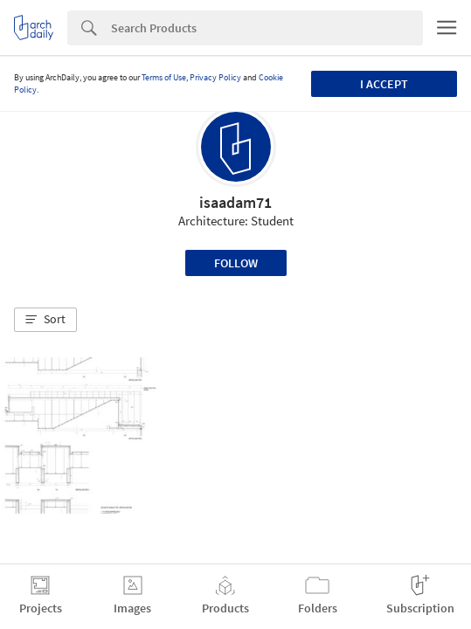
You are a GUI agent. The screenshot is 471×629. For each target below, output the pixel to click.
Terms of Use (164, 77)
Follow (236, 263)
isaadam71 (235, 202)
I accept (384, 84)
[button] (45, 320)
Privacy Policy (215, 77)
